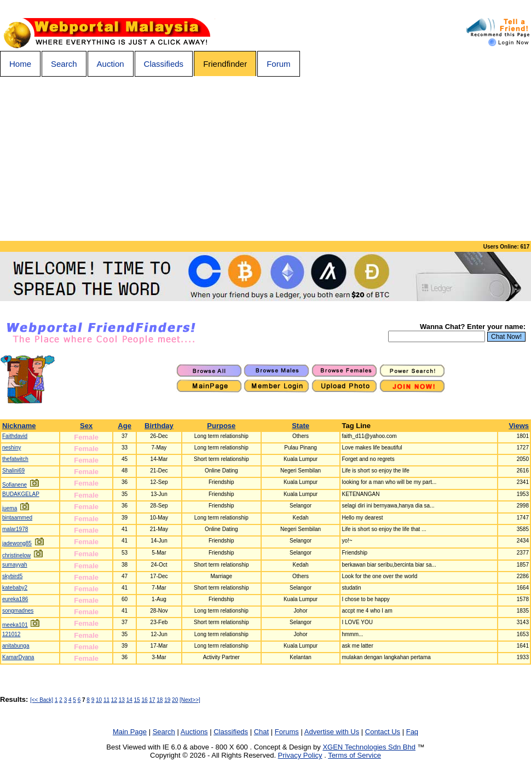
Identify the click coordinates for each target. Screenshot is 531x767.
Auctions (194, 732)
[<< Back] (41, 700)
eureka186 (15, 599)
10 (99, 700)
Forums (287, 732)
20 (175, 700)
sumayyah (14, 565)
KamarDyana (18, 657)
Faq (412, 732)
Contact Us (382, 732)
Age (124, 426)
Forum (278, 63)
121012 (11, 634)
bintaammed (17, 518)
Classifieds (164, 63)
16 (144, 700)
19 (167, 700)
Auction (110, 63)
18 (160, 700)
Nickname (19, 426)
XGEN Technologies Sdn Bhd (368, 747)
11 (106, 700)
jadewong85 (17, 543)
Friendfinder (225, 63)
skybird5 (12, 576)
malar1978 (15, 529)
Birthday (159, 426)
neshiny (11, 448)
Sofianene (14, 485)
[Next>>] (190, 700)
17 (152, 700)
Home (20, 63)
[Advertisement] (265, 158)
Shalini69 (13, 471)
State (300, 426)
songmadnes (17, 611)
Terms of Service (354, 755)
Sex (86, 426)
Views (519, 426)
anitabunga (16, 646)
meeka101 (15, 625)
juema (9, 508)
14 (129, 700)
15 (137, 700)
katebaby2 (14, 588)
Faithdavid (14, 436)
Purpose (221, 426)
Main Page (130, 732)
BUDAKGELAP (20, 494)
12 (114, 700)
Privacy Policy (300, 755)
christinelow (16, 555)
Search (64, 63)
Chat (261, 732)
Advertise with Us (331, 732)
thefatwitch (15, 459)
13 (122, 700)
